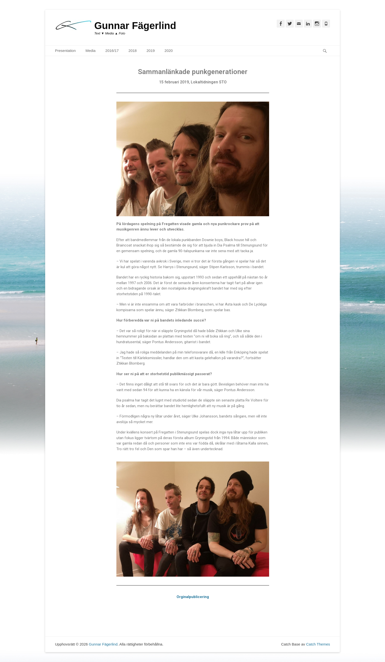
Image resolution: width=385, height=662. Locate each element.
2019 (151, 50)
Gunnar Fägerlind (135, 25)
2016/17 (112, 50)
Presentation (65, 50)
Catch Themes (318, 644)
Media (90, 50)
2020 (169, 50)
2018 (132, 50)
